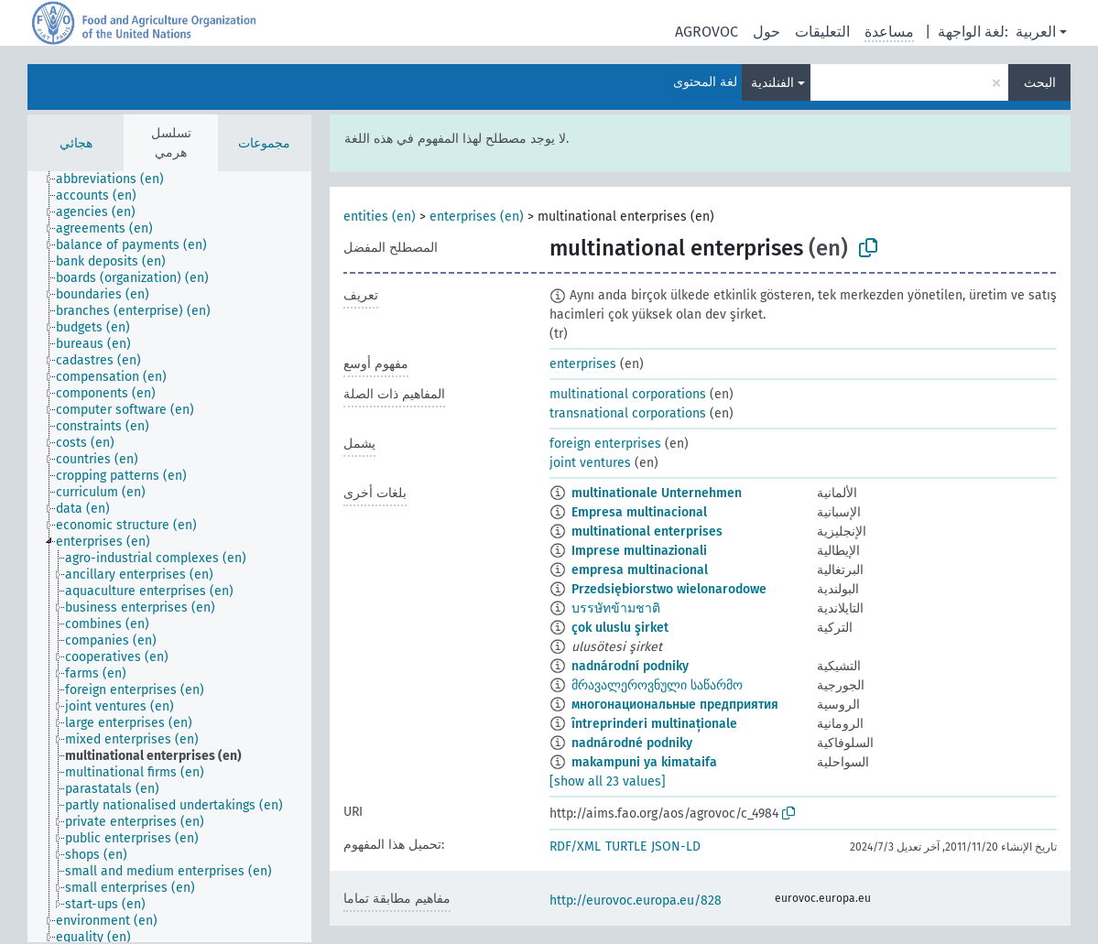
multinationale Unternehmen (656, 493)
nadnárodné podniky (631, 743)
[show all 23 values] (607, 781)
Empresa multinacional (639, 512)
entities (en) (379, 216)
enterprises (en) (476, 216)
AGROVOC (706, 31)
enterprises (582, 364)
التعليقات (822, 31)
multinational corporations (627, 394)
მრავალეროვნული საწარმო (657, 685)
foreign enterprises (605, 443)
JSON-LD (676, 846)
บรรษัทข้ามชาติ (615, 608)
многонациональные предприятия (674, 704)
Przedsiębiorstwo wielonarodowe (668, 589)
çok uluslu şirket (620, 627)
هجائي (76, 143)
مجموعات (264, 143)
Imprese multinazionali (639, 551)
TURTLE (626, 846)
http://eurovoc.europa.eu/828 (635, 900)
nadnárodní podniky (630, 666)
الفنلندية (772, 83)
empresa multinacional (639, 570)
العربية (1036, 31)
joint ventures (590, 463)
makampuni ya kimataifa (644, 762)
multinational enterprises (647, 531)
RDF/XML (575, 846)
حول (766, 31)
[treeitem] (117, 179)
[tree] (169, 556)
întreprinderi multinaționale (654, 724)
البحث (1040, 83)
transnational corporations (627, 413)
